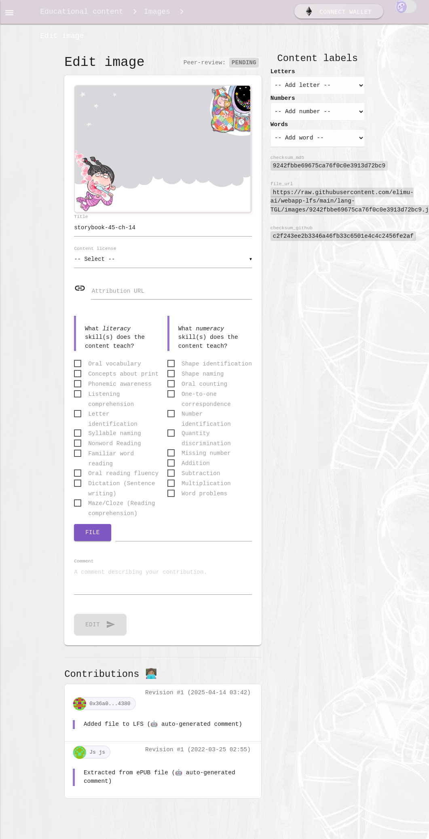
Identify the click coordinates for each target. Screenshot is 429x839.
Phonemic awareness (120, 390)
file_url (282, 188)
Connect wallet (338, 13)
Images (157, 13)
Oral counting (204, 390)
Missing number (206, 459)
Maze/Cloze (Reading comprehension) (121, 509)
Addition (196, 469)
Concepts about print (123, 380)
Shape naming (203, 380)
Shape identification (217, 370)
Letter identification (112, 420)
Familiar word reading (111, 460)
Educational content (81, 13)
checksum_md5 (287, 162)
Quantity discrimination (206, 439)
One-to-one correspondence (206, 400)
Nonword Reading (114, 449)
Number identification (206, 420)
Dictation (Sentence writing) (121, 490)
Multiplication (206, 489)
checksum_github (292, 232)
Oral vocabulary (114, 370)
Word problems (204, 499)
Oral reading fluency (123, 479)
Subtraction (201, 479)
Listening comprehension (111, 400)
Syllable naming (114, 439)
